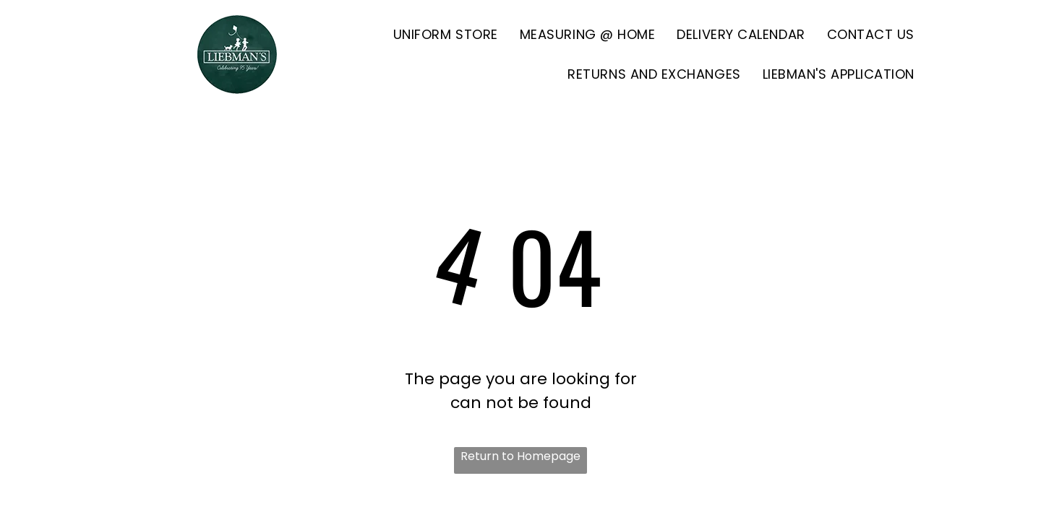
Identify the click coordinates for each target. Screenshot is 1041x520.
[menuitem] (445, 34)
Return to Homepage (520, 456)
